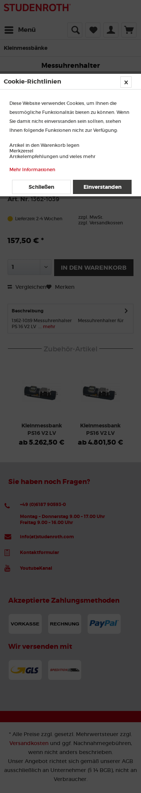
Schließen (41, 187)
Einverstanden (102, 187)
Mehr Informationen (32, 169)
